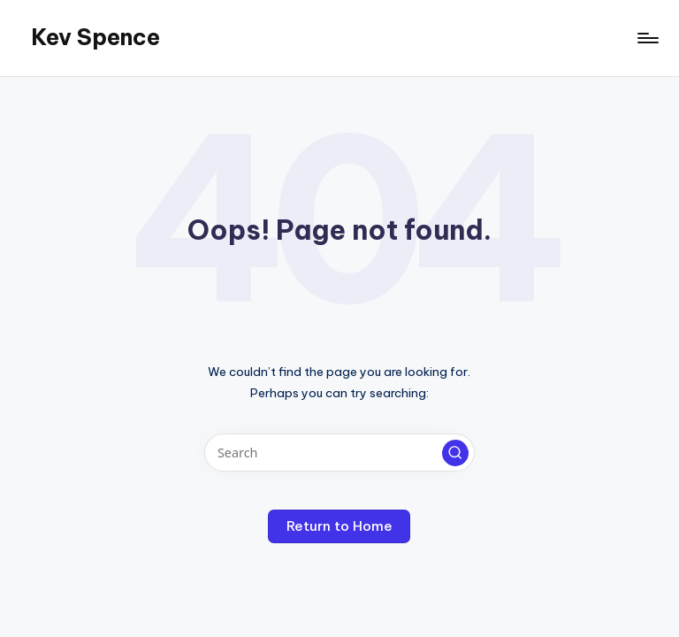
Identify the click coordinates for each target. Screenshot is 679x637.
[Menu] (646, 38)
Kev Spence (95, 37)
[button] (455, 453)
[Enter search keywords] (339, 453)
